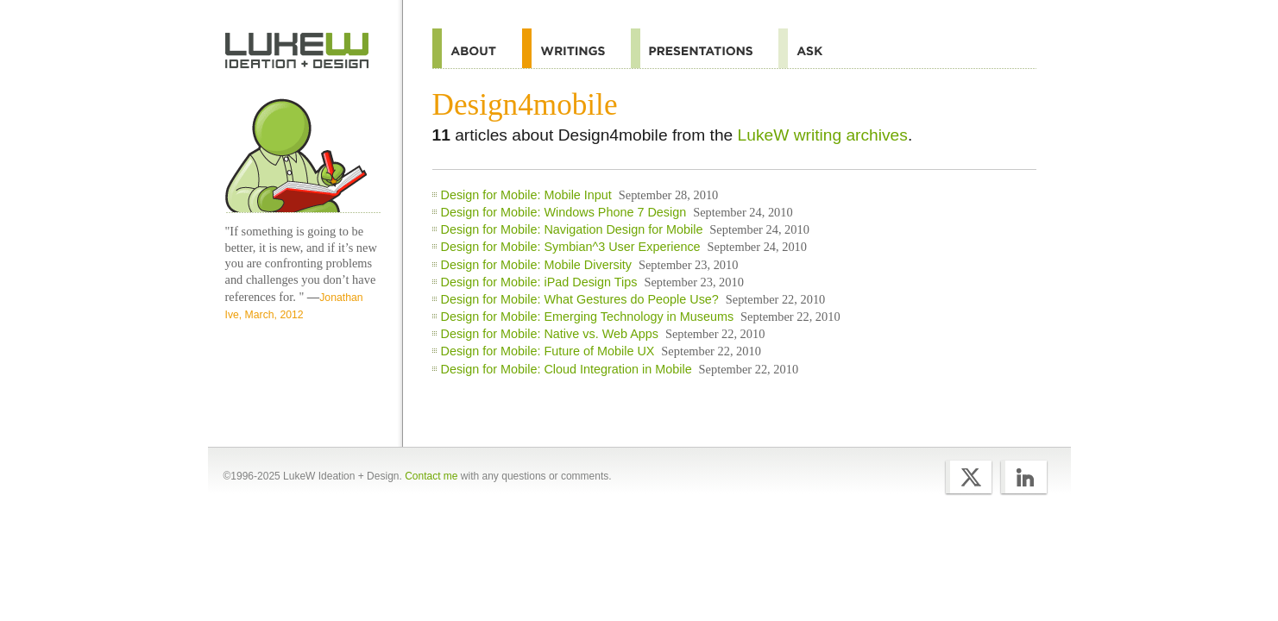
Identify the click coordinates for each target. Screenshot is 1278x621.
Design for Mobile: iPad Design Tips (539, 282)
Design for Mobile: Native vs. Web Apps (549, 334)
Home (297, 51)
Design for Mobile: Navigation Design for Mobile (572, 229)
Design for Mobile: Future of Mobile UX (548, 351)
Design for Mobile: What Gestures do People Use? (580, 299)
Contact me (431, 476)
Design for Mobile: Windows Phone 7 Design (564, 212)
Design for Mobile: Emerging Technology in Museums (587, 316)
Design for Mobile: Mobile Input (526, 195)
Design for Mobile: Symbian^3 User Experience (571, 247)
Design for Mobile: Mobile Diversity (537, 265)
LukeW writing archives (823, 135)
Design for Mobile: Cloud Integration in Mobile (566, 369)
